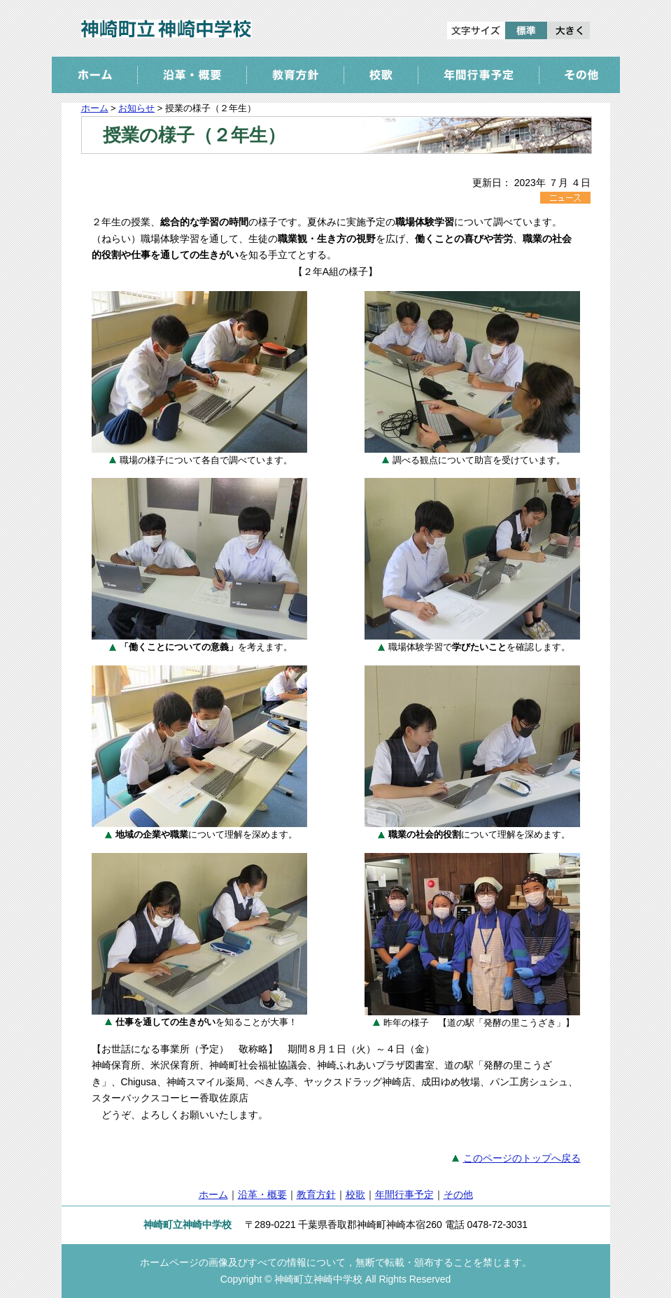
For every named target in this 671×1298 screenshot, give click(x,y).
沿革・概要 (262, 1194)
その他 (458, 1194)
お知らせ (136, 108)
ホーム (94, 108)
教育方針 (316, 1194)
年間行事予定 (404, 1194)
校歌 (355, 1194)
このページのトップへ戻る (522, 1158)
